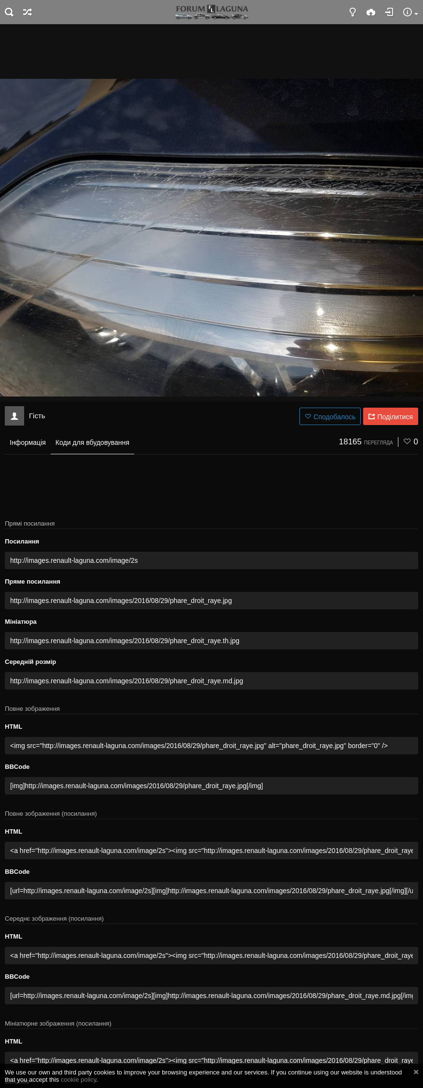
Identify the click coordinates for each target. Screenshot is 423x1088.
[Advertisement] (211, 51)
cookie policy (79, 1079)
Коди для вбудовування (92, 442)
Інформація (28, 442)
